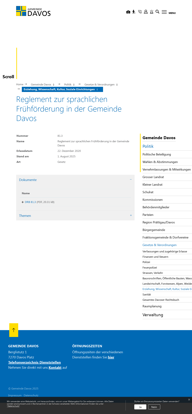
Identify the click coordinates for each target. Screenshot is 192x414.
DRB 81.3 (27, 202)
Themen (25, 216)
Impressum (15, 395)
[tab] (75, 179)
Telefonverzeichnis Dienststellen (34, 362)
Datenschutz (31, 395)
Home (19, 84)
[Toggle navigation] (168, 13)
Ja (140, 407)
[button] (42, 84)
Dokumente (28, 179)
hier (111, 357)
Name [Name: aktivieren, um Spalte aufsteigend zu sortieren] (26, 193)
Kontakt (55, 367)
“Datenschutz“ (13, 406)
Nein (154, 407)
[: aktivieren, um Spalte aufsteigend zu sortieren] (112, 193)
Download (112, 202)
